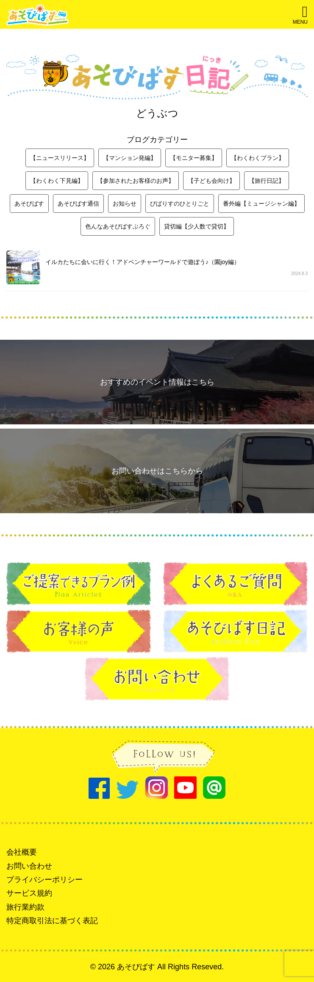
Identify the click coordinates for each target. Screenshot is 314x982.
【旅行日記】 (266, 180)
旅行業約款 (25, 907)
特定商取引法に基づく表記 (52, 920)
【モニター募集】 (193, 157)
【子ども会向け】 (211, 180)
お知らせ (124, 203)
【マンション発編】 (129, 157)
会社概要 (21, 852)
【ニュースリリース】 (59, 157)
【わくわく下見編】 (56, 180)
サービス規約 (29, 893)
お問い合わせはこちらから (157, 471)
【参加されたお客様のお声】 (135, 180)
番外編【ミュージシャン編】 (261, 203)
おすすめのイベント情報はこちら (157, 382)
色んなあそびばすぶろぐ (117, 226)
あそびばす (29, 203)
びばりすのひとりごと (179, 203)
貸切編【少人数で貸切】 (196, 226)
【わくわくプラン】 (257, 157)
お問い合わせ (29, 866)
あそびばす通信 (78, 203)
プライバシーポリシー (44, 879)
